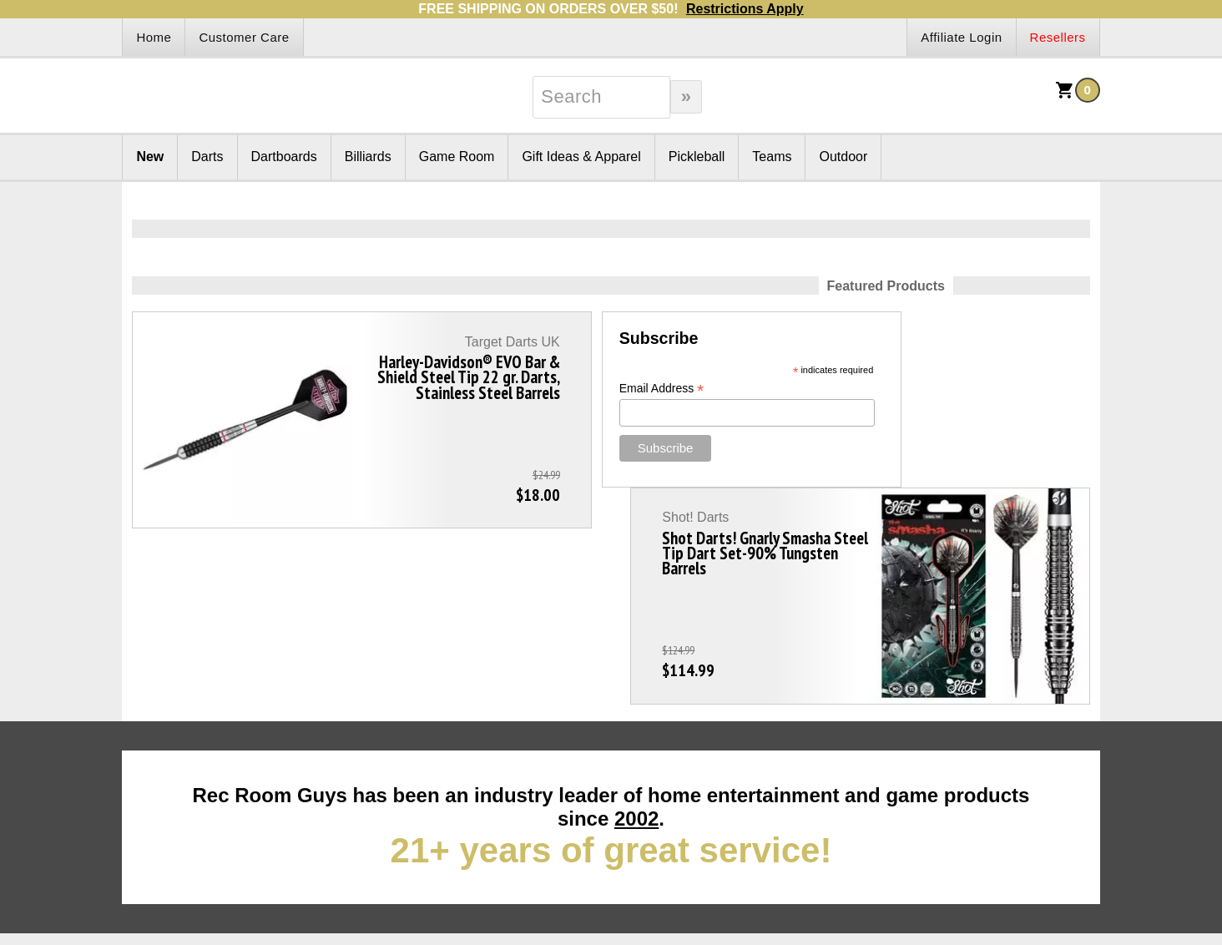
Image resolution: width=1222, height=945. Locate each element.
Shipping (576, 766)
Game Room (457, 156)
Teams (771, 156)
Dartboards (284, 156)
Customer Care (244, 37)
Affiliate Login (961, 37)
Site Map (148, 786)
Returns (180, 766)
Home (153, 37)
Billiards (368, 156)
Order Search (400, 766)
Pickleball (697, 156)
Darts (207, 156)
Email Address (520, 389)
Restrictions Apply (745, 9)
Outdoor (843, 156)
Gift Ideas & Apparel (581, 156)
